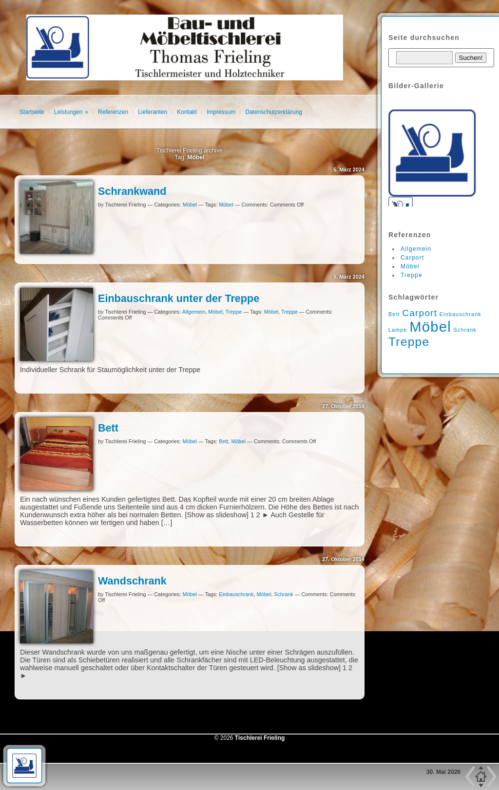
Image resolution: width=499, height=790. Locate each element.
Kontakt (187, 112)
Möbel (189, 204)
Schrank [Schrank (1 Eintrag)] (465, 330)
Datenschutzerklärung (273, 112)
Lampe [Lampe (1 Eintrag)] (397, 330)
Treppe (233, 312)
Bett (108, 428)
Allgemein (193, 312)
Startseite (31, 112)
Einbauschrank (236, 594)
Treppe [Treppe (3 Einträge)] (408, 341)
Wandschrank (132, 581)
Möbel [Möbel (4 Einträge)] (430, 327)
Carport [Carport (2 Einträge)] (419, 313)
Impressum (221, 112)
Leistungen (68, 112)
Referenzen (113, 112)
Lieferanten (152, 112)
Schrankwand (132, 191)
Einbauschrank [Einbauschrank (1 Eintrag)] (460, 314)
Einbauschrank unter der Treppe (178, 298)
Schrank (283, 594)
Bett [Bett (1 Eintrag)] (394, 314)
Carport (412, 257)
